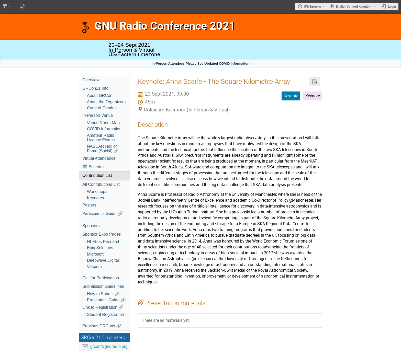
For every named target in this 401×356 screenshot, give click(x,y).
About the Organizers (106, 102)
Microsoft (95, 254)
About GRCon (100, 95)
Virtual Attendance (99, 158)
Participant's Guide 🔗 (102, 213)
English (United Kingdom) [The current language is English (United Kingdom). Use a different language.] (354, 6)
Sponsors (91, 226)
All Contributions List (101, 184)
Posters (89, 205)
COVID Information (104, 129)
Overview (90, 80)
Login (392, 6)
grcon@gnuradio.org (109, 346)
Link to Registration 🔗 (103, 307)
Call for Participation (100, 278)
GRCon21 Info (95, 88)
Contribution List (97, 175)
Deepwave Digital (103, 260)
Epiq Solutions (100, 248)
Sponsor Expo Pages (101, 234)
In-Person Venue (97, 115)
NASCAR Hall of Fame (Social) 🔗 (103, 148)
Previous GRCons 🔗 (101, 326)
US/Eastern (312, 6)
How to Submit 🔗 (103, 294)
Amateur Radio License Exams (101, 137)
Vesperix (95, 267)
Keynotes (95, 198)
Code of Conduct (102, 108)
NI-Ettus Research (103, 241)
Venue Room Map (103, 123)
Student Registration (105, 314)
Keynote (312, 96)
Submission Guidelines (103, 286)
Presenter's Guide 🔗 (106, 300)
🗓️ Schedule (94, 167)
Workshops (97, 191)
